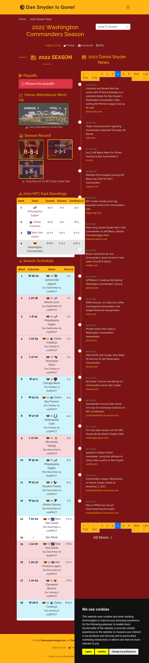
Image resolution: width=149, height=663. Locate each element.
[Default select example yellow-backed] (113, 27)
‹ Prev (94, 75)
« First (85, 75)
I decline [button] (101, 651)
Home (22, 19)
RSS (100, 45)
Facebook (85, 45)
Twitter (69, 45)
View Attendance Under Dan (44, 127)
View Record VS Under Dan (46, 181)
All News (103, 537)
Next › (136, 75)
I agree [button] (88, 651)
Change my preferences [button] (124, 651)
